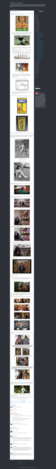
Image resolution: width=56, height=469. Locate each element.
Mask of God (14, 94)
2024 (36, 15)
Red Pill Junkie (14, 430)
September (38, 26)
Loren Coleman (14, 435)
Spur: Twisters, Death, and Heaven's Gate (39, 34)
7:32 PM (13, 456)
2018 (36, 21)
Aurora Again (38, 37)
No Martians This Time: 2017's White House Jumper (40, 47)
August (37, 27)
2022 (36, 17)
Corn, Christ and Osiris (39, 48)
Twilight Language (16, 3)
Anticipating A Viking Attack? (40, 36)
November (38, 24)
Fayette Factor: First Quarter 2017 (40, 35)
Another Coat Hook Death (39, 40)
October (38, 25)
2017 (36, 22)
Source (14, 48)
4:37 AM (13, 421)
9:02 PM (13, 425)
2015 (36, 63)
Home (22, 460)
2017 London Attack (39, 39)
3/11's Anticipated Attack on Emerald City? (40, 56)
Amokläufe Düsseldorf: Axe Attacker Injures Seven (40, 49)
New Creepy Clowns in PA (39, 55)
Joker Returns (38, 38)
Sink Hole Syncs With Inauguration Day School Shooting (40, 52)
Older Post (31, 460)
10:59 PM (13, 441)
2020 (36, 19)
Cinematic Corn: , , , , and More (20, 13)
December (38, 23)
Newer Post (12, 460)
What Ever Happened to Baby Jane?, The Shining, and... (40, 44)
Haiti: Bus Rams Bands (39, 45)
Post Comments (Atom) (23, 462)
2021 (36, 18)
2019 (36, 20)
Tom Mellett (13, 446)
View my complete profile (38, 108)
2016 (36, 62)
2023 (36, 16)
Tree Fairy (13, 409)
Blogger (35, 467)
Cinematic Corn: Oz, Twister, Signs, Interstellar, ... (40, 58)
